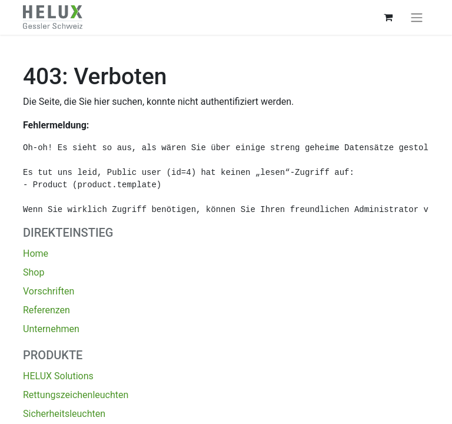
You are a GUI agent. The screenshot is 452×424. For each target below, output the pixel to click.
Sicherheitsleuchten (64, 413)
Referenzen (46, 310)
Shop (33, 272)
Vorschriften (48, 291)
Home (35, 253)
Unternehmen (51, 328)
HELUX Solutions (58, 376)
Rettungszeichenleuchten (75, 394)
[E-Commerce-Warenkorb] (388, 17)
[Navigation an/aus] (416, 17)
